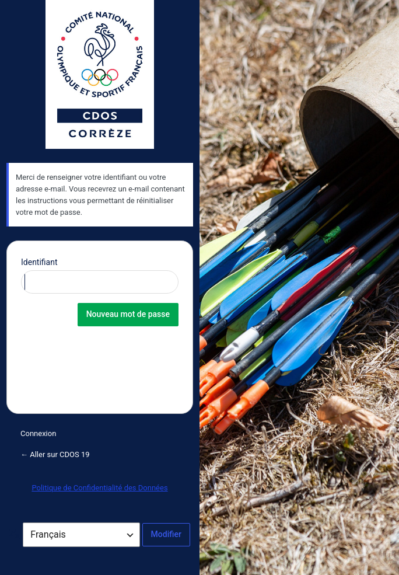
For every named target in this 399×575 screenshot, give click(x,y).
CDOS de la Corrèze (99, 74)
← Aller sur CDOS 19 (55, 454)
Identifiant (39, 262)
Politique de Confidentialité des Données (99, 487)
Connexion (38, 433)
